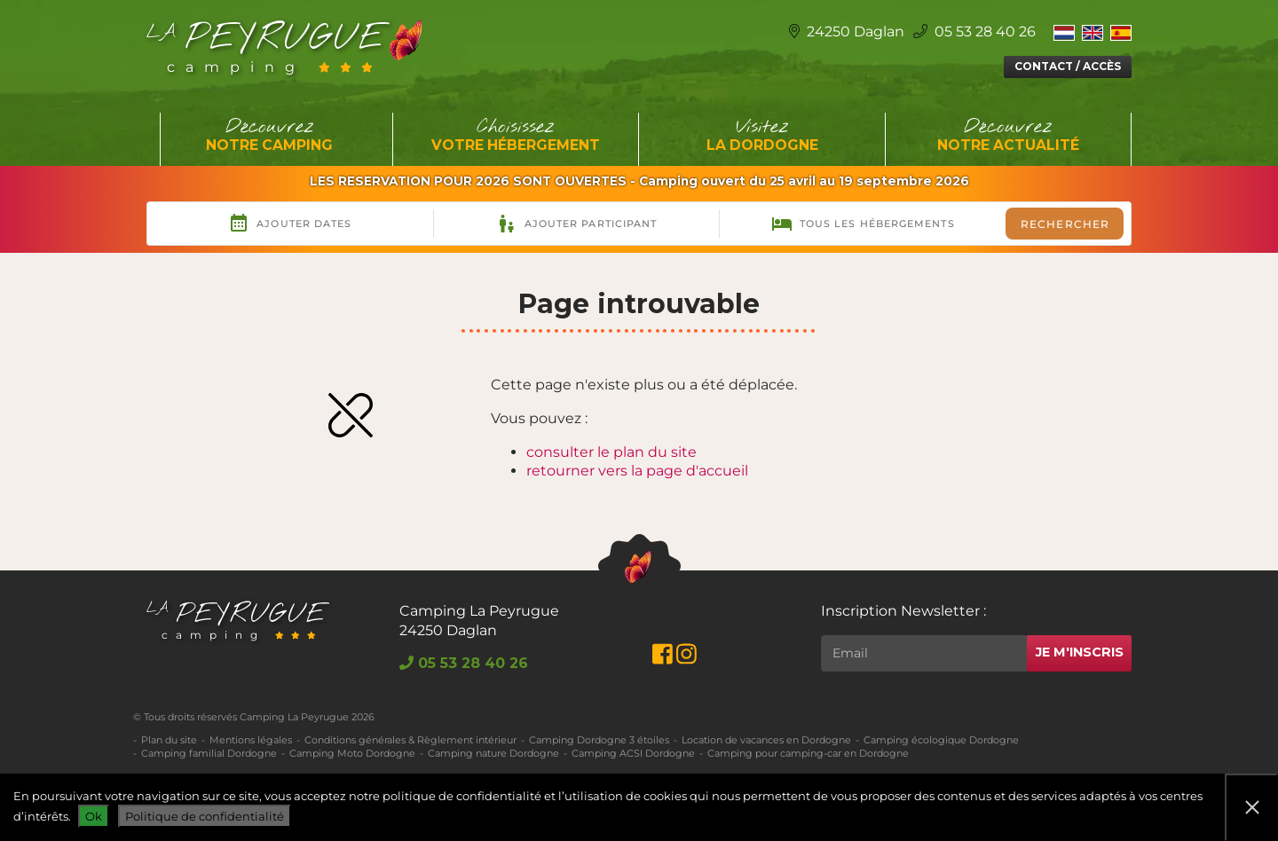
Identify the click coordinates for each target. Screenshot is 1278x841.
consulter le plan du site (611, 452)
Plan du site (169, 740)
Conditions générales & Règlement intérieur (410, 740)
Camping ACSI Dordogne (633, 753)
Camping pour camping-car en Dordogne (808, 753)
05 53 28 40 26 (974, 31)
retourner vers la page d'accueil (637, 470)
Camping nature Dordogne (493, 753)
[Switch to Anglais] (1092, 32)
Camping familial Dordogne (209, 753)
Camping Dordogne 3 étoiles (599, 740)
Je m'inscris (1080, 652)
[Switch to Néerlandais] (1064, 32)
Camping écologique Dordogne (941, 740)
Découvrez (270, 135)
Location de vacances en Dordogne (766, 740)
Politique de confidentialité (204, 816)
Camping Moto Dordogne (352, 753)
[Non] (1251, 807)
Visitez (762, 135)
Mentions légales (250, 740)
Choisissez (516, 135)
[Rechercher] (924, 653)
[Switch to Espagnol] (1121, 32)
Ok (93, 816)
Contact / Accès (1067, 66)
